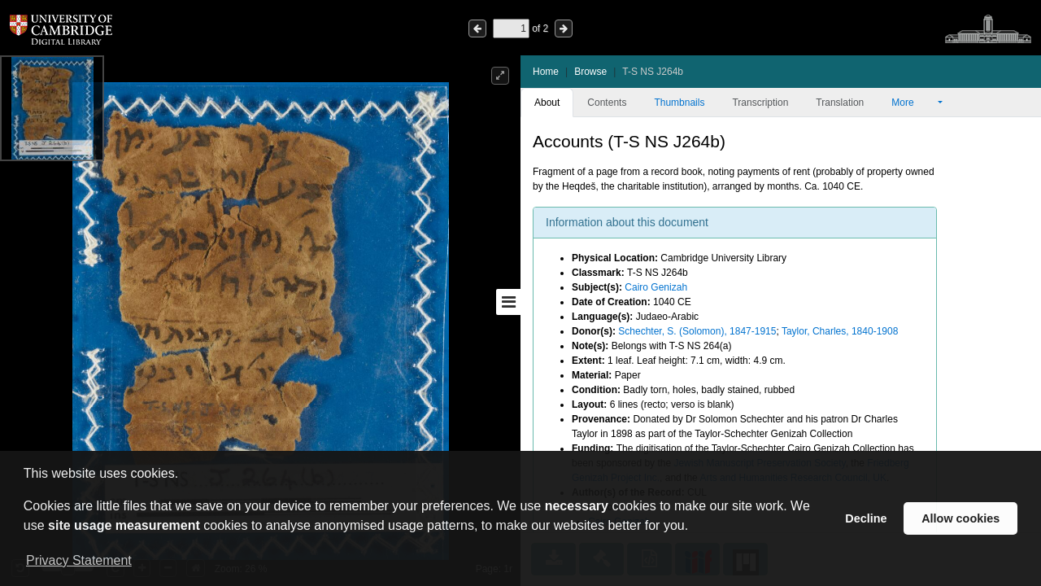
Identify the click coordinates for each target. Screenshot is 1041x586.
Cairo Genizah (656, 287)
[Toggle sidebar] (508, 302)
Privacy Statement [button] (79, 560)
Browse (590, 71)
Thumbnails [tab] (679, 102)
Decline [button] (865, 518)
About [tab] (547, 102)
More (913, 102)
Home (546, 71)
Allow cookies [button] (960, 518)
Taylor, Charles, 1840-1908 (840, 331)
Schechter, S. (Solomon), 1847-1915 (697, 331)
